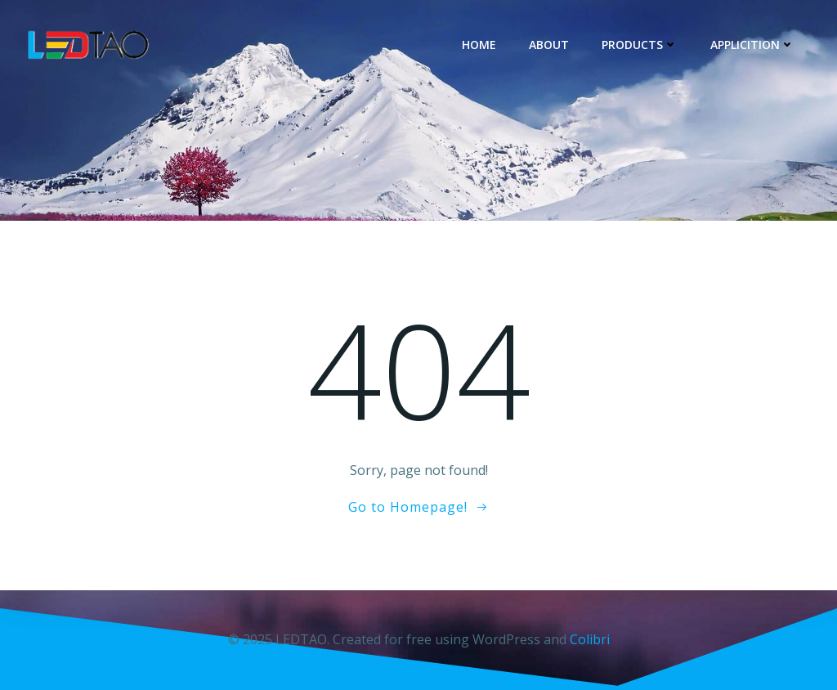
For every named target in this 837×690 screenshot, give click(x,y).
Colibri (590, 639)
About (549, 44)
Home (479, 44)
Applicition (752, 44)
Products (640, 44)
